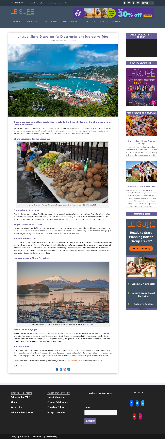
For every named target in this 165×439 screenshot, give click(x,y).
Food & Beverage (56, 41)
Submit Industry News (22, 412)
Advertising (16, 407)
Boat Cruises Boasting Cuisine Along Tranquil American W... (45, 3)
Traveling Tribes (55, 407)
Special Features (50, 21)
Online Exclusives (70, 41)
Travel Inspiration (69, 21)
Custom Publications (57, 402)
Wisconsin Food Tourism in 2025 (141, 186)
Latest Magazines (56, 397)
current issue (75, 361)
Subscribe (104, 21)
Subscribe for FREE (20, 397)
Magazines (17, 21)
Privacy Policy (51, 436)
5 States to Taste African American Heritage (141, 142)
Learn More (115, 21)
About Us (15, 402)
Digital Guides (32, 21)
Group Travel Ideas (56, 412)
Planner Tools (89, 21)
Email (87, 407)
